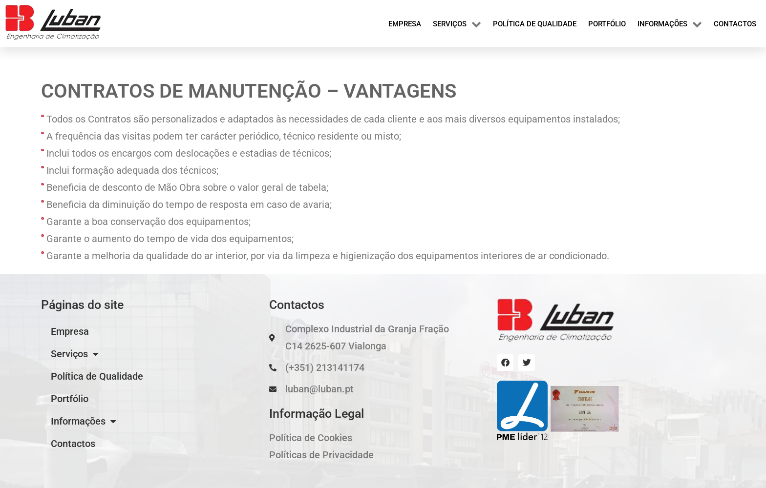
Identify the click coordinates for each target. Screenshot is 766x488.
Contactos (735, 24)
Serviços (457, 24)
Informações (670, 24)
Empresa (404, 24)
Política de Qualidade (534, 24)
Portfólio (607, 24)
